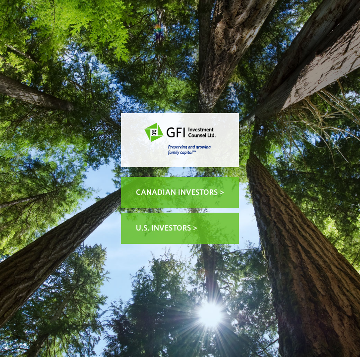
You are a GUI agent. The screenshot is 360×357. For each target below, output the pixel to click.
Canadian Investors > (180, 192)
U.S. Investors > (166, 228)
